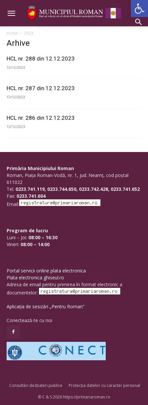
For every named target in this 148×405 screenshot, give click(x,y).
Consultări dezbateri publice (35, 385)
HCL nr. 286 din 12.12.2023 (41, 117)
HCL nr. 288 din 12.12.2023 (41, 58)
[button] (139, 8)
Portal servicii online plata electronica (46, 270)
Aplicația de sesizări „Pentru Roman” (45, 306)
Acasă (12, 33)
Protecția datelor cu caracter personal (104, 385)
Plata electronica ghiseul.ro (35, 277)
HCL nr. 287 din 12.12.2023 (41, 88)
